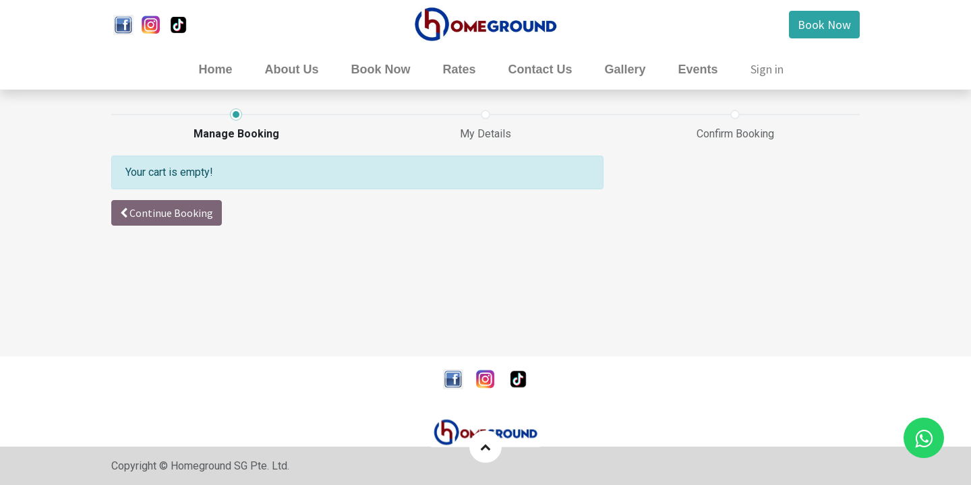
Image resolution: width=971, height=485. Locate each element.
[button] (166, 213)
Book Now (824, 24)
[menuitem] (215, 69)
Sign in (767, 69)
